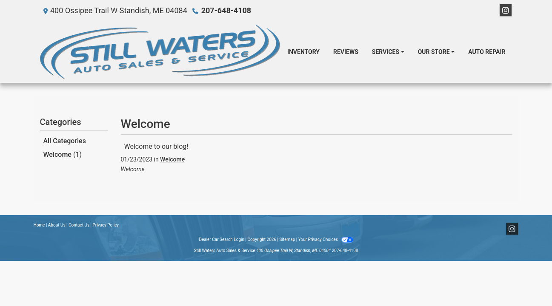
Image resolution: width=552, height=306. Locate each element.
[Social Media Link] (506, 10)
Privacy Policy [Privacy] (106, 225)
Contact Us (79, 225)
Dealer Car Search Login (221, 239)
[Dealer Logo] (160, 52)
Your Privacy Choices (325, 239)
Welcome (62, 154)
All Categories (64, 141)
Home (39, 225)
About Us (57, 225)
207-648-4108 (226, 10)
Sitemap (287, 239)
